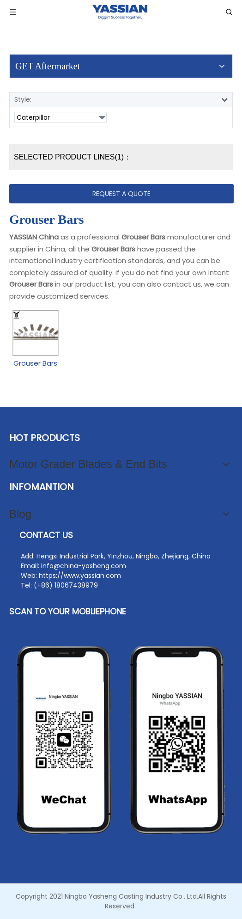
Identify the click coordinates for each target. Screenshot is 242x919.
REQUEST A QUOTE (121, 193)
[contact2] (121, 740)
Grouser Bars (35, 363)
